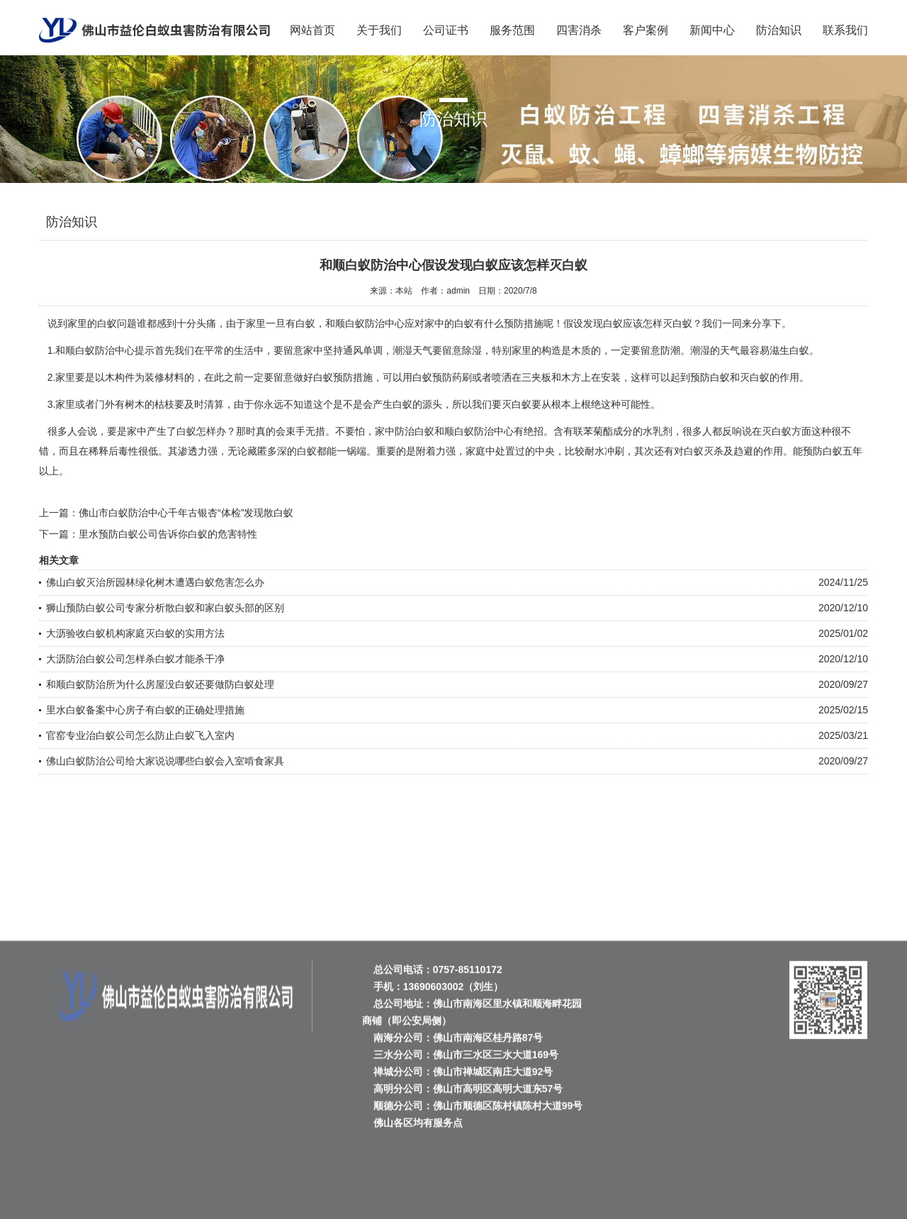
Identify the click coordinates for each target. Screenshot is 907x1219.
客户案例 (645, 30)
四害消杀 (579, 30)
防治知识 (778, 30)
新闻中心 (712, 30)
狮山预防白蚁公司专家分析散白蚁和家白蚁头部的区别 (165, 607)
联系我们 (845, 30)
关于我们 (379, 30)
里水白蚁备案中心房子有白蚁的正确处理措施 (145, 710)
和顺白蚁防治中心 (95, 350)
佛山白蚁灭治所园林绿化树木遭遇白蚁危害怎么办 (155, 582)
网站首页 (312, 30)
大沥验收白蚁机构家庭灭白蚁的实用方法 (135, 633)
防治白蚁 (414, 431)
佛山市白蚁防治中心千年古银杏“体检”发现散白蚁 (186, 512)
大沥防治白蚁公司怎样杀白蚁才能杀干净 (135, 658)
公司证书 (445, 30)
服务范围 (512, 30)
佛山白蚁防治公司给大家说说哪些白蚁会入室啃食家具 (165, 761)
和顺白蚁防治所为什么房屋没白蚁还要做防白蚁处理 (160, 684)
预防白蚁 (710, 377)
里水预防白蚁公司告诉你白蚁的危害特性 (168, 534)
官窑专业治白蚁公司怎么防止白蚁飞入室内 (140, 735)
